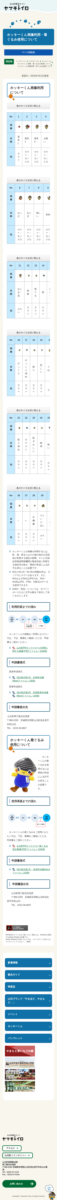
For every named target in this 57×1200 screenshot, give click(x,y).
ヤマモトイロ (34, 61)
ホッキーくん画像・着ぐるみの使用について (34, 64)
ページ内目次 (28, 52)
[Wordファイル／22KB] (28, 696)
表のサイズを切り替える (28, 106)
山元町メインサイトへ (15, 1155)
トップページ (21, 61)
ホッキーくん (47, 61)
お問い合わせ (16, 1184)
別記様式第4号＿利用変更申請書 (32, 692)
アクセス (10, 1148)
